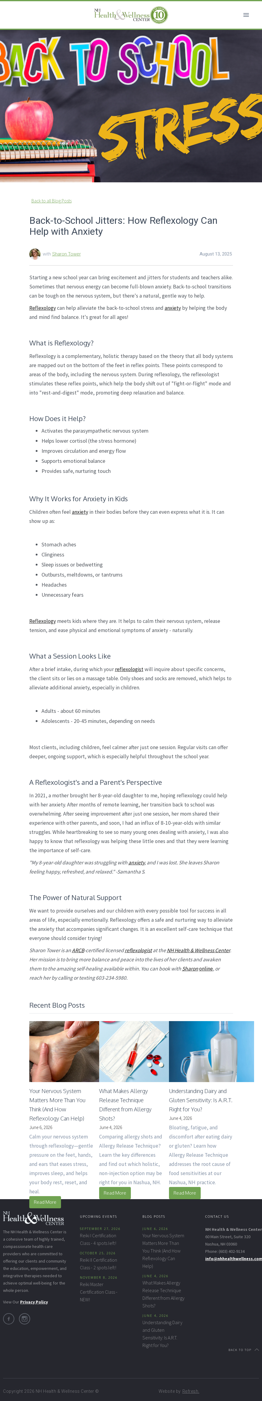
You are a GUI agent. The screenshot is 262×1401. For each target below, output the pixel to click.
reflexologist (129, 669)
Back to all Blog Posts (51, 201)
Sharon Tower (66, 254)
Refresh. (190, 1391)
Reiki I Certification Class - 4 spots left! (98, 1239)
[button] (246, 15)
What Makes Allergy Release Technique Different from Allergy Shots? (163, 1294)
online (206, 968)
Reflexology (42, 308)
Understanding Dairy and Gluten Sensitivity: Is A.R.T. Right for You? (162, 1333)
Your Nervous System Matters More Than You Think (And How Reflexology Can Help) (163, 1250)
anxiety (173, 308)
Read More (45, 1202)
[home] (131, 15)
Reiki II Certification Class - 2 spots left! (98, 1264)
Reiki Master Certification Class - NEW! (98, 1292)
